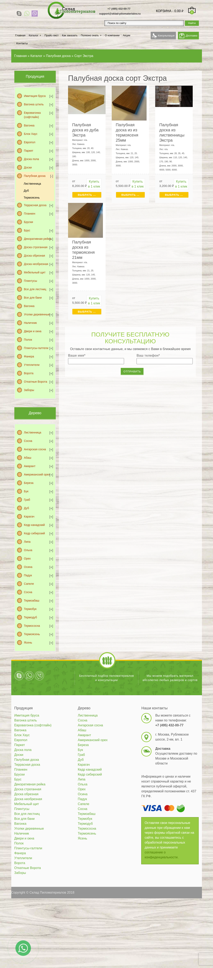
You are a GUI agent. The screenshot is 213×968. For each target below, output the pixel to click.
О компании (112, 35)
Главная (20, 35)
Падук (28, 575)
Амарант (29, 466)
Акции (126, 35)
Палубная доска (35, 175)
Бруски (28, 222)
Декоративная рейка (37, 238)
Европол (29, 142)
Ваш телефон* (148, 355)
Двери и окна (32, 331)
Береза (28, 483)
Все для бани (33, 297)
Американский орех (37, 474)
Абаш (27, 457)
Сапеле (29, 583)
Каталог (33, 35)
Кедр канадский (34, 525)
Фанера (29, 356)
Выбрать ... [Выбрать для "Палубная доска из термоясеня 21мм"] (87, 311)
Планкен (29, 213)
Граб (27, 499)
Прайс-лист (51, 35)
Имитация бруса (35, 96)
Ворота (28, 373)
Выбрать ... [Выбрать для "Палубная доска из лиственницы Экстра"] (174, 194)
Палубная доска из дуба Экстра (85, 130)
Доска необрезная (36, 264)
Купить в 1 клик (94, 184)
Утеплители (32, 364)
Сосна (28, 440)
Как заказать (69, 35)
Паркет (28, 150)
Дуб (26, 190)
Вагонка (29, 125)
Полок (28, 339)
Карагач (29, 516)
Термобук (30, 609)
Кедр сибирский (34, 533)
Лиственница (32, 183)
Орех (27, 558)
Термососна (32, 625)
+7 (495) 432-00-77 (118, 8)
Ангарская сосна (35, 449)
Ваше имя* (76, 355)
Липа (27, 541)
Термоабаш (31, 600)
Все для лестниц (35, 289)
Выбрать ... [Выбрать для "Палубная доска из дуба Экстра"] (87, 194)
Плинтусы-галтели (36, 348)
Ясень (28, 642)
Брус (27, 230)
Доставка (191, 35)
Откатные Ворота (35, 381)
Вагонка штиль (34, 104)
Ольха (28, 550)
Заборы (29, 390)
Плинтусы (30, 280)
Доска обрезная (34, 255)
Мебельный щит (35, 272)
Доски (28, 167)
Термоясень (32, 197)
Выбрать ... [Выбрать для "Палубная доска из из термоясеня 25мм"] (130, 194)
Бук (26, 491)
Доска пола (31, 159)
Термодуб (30, 617)
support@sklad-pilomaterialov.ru (119, 13)
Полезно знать (90, 35)
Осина (28, 567)
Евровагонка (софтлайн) (32, 115)
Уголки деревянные (37, 314)
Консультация (166, 35)
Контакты (22, 43)
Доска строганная (36, 247)
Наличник (30, 322)
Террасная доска (35, 205)
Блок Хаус (31, 133)
